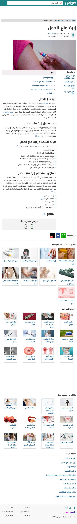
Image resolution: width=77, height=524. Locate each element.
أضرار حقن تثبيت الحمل (69, 92)
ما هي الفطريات (70, 471)
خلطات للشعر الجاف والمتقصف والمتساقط (61, 475)
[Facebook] (74, 507)
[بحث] (60, 3)
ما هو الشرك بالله (70, 487)
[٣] (17, 146)
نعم (32, 226)
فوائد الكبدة (71, 466)
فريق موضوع (9, 515)
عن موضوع (27, 507)
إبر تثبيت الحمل (70, 81)
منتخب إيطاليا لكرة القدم (67, 492)
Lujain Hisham (52, 33)
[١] (44, 117)
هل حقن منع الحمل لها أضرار (69, 77)
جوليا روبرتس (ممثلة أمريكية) (66, 496)
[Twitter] (70, 507)
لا (26, 226)
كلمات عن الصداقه (69, 483)
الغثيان (43, 198)
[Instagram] (66, 507)
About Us (27, 515)
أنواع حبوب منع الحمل (68, 462)
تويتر (52, 235)
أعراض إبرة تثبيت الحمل (69, 86)
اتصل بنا (10, 507)
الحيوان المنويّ (8, 112)
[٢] (36, 136)
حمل (38, 136)
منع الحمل (44, 103)
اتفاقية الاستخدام (7, 511)
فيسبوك (58, 235)
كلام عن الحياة (71, 458)
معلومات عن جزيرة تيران (68, 479)
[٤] (52, 191)
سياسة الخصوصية (25, 511)
